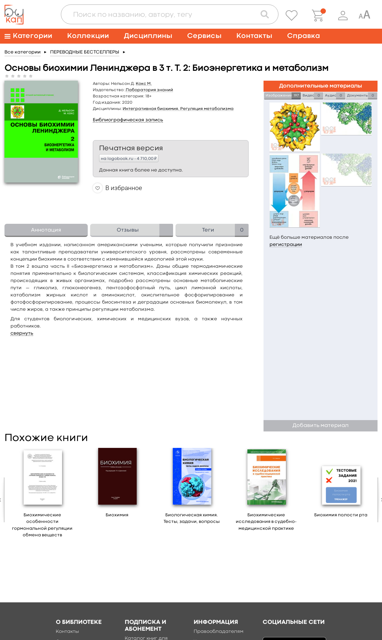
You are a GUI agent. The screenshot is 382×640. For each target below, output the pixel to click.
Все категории (22, 52)
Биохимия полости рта (340, 515)
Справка (303, 36)
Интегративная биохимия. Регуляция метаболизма (178, 109)
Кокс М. (144, 83)
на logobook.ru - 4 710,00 (129, 158)
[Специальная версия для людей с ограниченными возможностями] (364, 15)
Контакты (254, 36)
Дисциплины (148, 36)
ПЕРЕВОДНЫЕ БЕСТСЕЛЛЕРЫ (84, 52)
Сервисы (204, 36)
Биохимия (117, 515)
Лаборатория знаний (149, 90)
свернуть (21, 333)
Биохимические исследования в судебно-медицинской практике (266, 522)
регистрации (285, 245)
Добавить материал (320, 425)
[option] (42, 495)
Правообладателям (219, 632)
